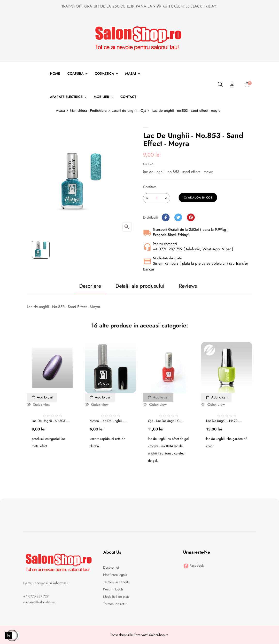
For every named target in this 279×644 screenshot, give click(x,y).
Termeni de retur (115, 604)
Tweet (178, 217)
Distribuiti (166, 217)
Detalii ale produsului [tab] (137, 286)
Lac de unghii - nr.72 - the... (222, 420)
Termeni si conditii (116, 582)
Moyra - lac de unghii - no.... (107, 420)
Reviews (191, 286)
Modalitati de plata (116, 596)
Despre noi (111, 567)
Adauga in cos (198, 197)
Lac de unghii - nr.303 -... (51, 420)
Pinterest (191, 217)
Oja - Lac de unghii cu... (166, 420)
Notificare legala (115, 574)
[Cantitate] (157, 198)
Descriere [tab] (82, 286)
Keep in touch (113, 589)
